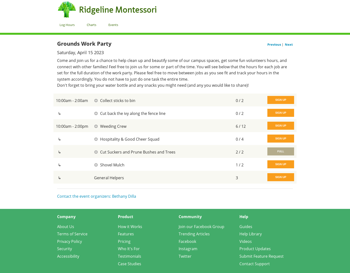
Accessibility (68, 256)
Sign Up (280, 99)
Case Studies (129, 263)
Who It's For (129, 248)
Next (289, 44)
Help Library (250, 234)
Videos (245, 241)
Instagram (188, 248)
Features (126, 234)
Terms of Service (72, 234)
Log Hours (67, 25)
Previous (274, 44)
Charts (91, 25)
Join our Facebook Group (201, 226)
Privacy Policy (69, 241)
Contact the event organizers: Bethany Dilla (96, 196)
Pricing (124, 241)
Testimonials (129, 256)
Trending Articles (194, 234)
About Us (65, 226)
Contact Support (254, 263)
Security (64, 248)
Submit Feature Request (261, 256)
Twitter (185, 256)
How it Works (130, 226)
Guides (245, 226)
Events (113, 25)
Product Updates (255, 248)
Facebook (187, 241)
